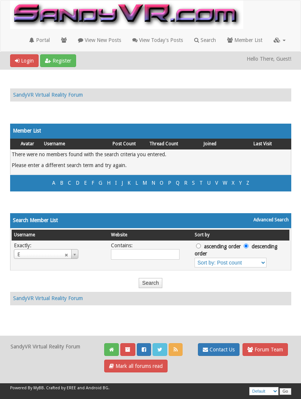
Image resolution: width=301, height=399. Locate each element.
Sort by (202, 235)
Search (205, 40)
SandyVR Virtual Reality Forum (48, 95)
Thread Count (163, 143)
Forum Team (265, 350)
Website (119, 235)
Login (24, 61)
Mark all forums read (136, 366)
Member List (244, 40)
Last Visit (262, 143)
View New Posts (99, 40)
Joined (210, 143)
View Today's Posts (157, 40)
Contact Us (219, 350)
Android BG (97, 388)
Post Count (124, 143)
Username (54, 143)
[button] (279, 40)
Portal (39, 40)
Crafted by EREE (61, 388)
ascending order (222, 247)
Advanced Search (271, 220)
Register (58, 61)
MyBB (38, 388)
